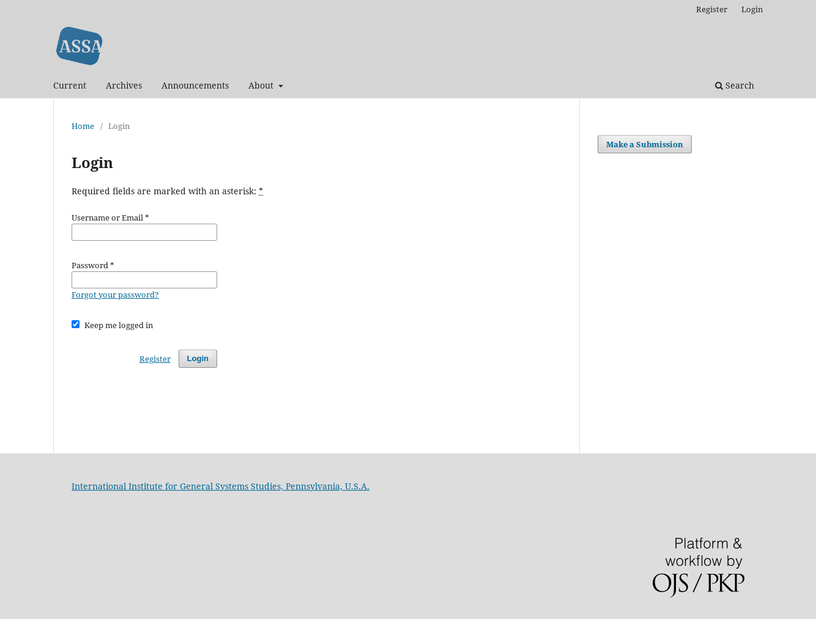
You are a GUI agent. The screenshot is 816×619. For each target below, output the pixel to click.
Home (83, 125)
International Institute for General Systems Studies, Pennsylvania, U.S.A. (220, 486)
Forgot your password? (115, 294)
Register (711, 9)
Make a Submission (644, 144)
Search (734, 85)
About (262, 85)
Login (752, 9)
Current (69, 85)
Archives (124, 85)
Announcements (195, 85)
